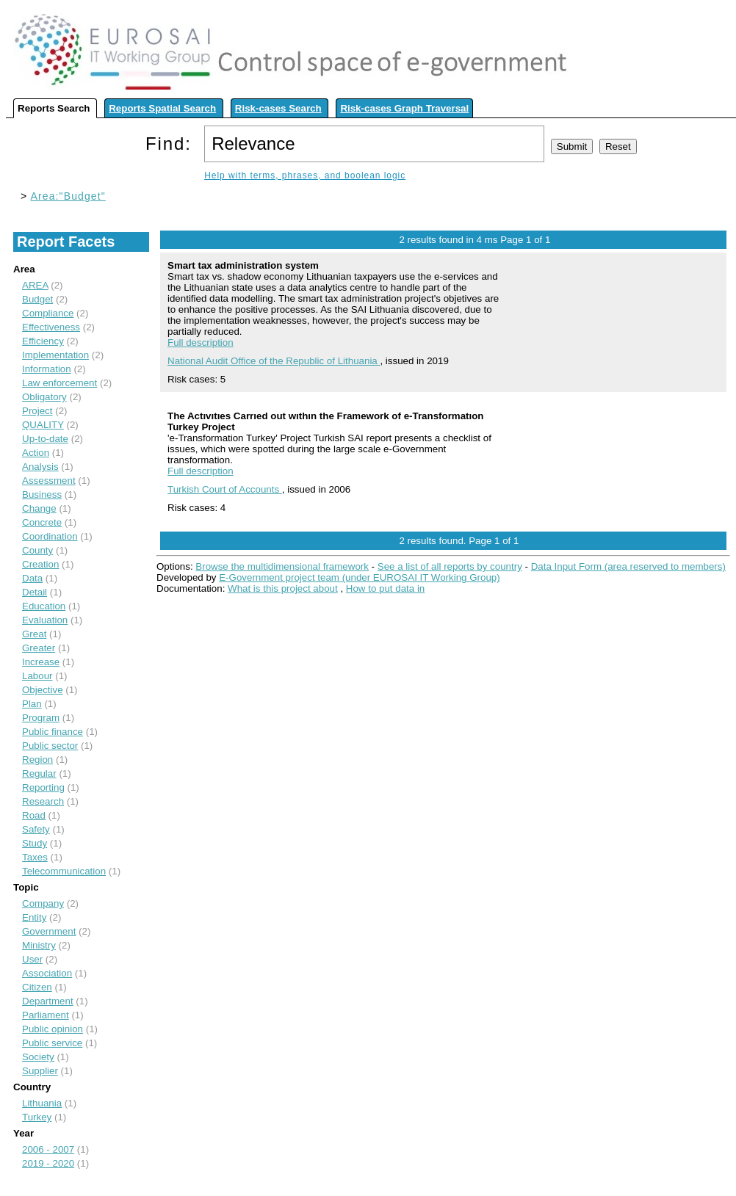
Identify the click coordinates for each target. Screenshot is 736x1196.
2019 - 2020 (48, 1163)
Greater (38, 647)
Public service (52, 1042)
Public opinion (52, 1028)
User (32, 959)
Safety (36, 829)
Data (32, 578)
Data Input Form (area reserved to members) (628, 566)
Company (43, 903)
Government (49, 931)
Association (47, 973)
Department (47, 1001)
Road (34, 815)
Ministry (39, 945)
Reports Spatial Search (162, 108)
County (37, 550)
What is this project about (283, 588)
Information (46, 368)
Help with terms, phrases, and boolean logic (304, 175)
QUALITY (43, 424)
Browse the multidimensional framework (282, 566)
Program (40, 717)
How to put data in (385, 588)
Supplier (40, 1070)
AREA (35, 285)
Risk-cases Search (278, 108)
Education (43, 606)
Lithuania (42, 1103)
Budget (37, 299)
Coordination (50, 536)
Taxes (35, 857)
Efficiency (43, 341)
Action (35, 452)
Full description (200, 342)
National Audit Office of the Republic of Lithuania (273, 360)
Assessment (49, 480)
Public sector (50, 745)
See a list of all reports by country (450, 566)
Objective (42, 689)
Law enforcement (59, 382)
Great (34, 633)
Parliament (45, 1015)
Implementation (55, 354)
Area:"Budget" (68, 196)
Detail (34, 592)
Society (38, 1056)
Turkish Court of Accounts (224, 489)
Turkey (36, 1117)
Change (39, 508)
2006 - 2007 (48, 1149)
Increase (40, 661)
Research (43, 801)
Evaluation (45, 620)
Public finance (52, 731)
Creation (40, 564)
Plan (32, 703)
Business (42, 494)
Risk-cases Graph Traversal (404, 108)
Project (37, 410)
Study (34, 843)
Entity (34, 917)
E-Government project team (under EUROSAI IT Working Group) (359, 577)
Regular (39, 773)
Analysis (40, 466)
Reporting (43, 787)
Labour (37, 675)
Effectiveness (51, 327)
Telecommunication (64, 871)
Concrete (42, 522)
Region (37, 759)
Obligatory (44, 396)
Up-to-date (45, 438)
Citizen (37, 987)
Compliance (47, 313)
